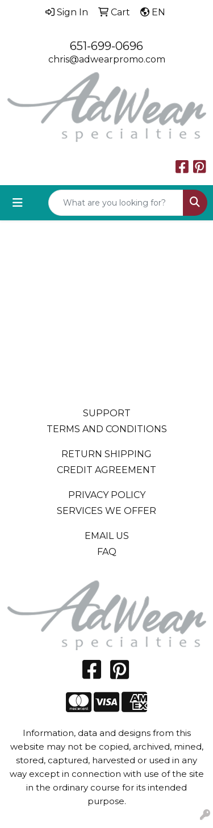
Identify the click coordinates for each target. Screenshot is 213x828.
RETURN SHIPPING (106, 454)
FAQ (106, 551)
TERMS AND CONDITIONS (107, 429)
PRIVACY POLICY (106, 495)
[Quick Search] (115, 203)
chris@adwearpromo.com (106, 59)
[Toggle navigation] (18, 203)
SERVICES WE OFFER (106, 510)
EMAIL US (107, 535)
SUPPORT (107, 413)
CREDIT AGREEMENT (106, 470)
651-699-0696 (106, 46)
